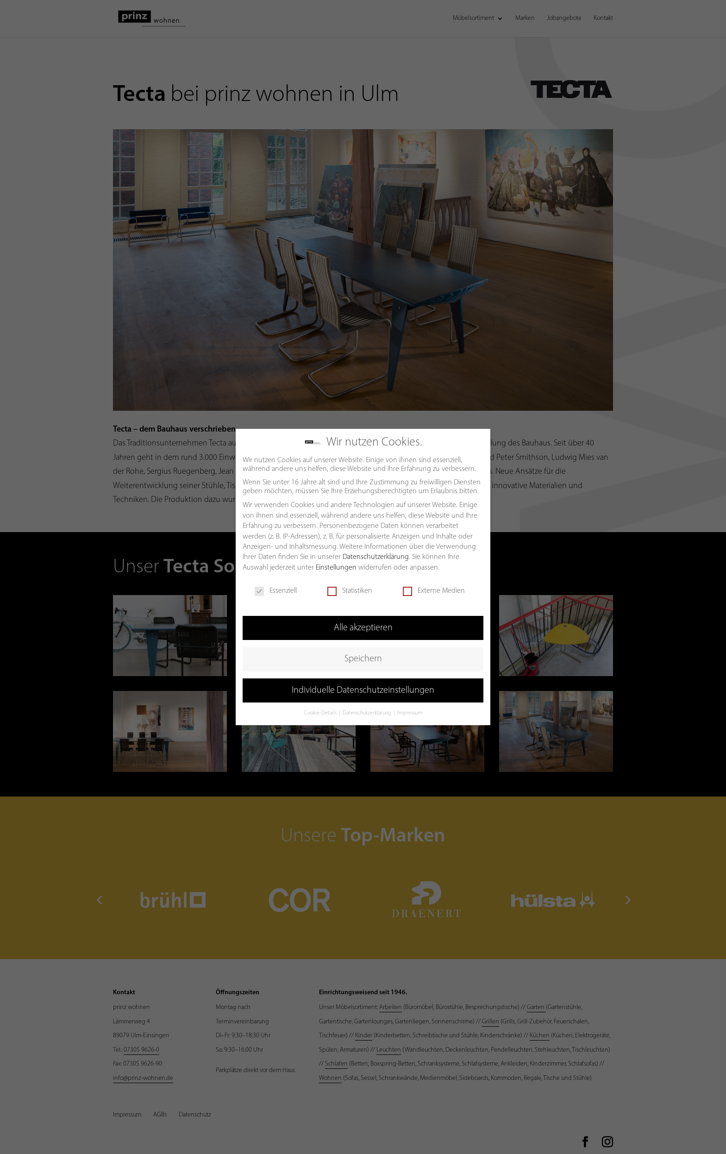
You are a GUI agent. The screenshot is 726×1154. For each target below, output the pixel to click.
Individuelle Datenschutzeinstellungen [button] (363, 688)
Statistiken (349, 589)
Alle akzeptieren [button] (363, 626)
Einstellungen (336, 566)
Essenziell (276, 589)
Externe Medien (434, 589)
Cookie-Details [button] (321, 712)
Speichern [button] (363, 657)
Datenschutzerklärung (376, 555)
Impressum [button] (409, 712)
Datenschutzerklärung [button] (368, 712)
